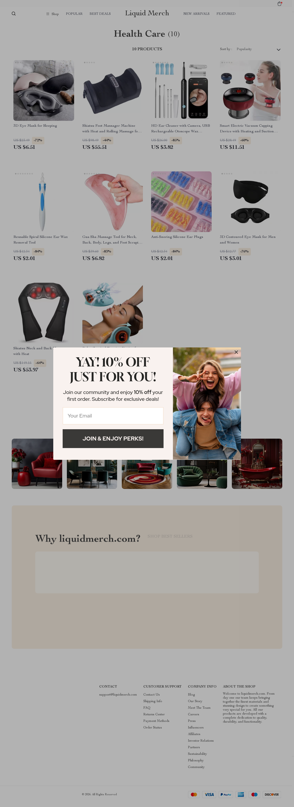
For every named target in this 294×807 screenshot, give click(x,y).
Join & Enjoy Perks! (113, 438)
